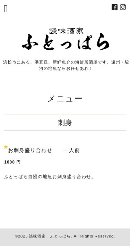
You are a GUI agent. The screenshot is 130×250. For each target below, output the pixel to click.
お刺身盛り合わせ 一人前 (44, 150)
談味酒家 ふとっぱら (50, 236)
